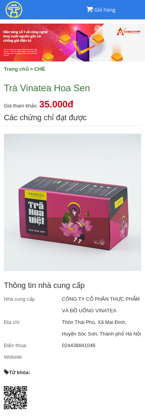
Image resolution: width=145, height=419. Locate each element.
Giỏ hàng (104, 9)
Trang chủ (16, 69)
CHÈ (39, 69)
